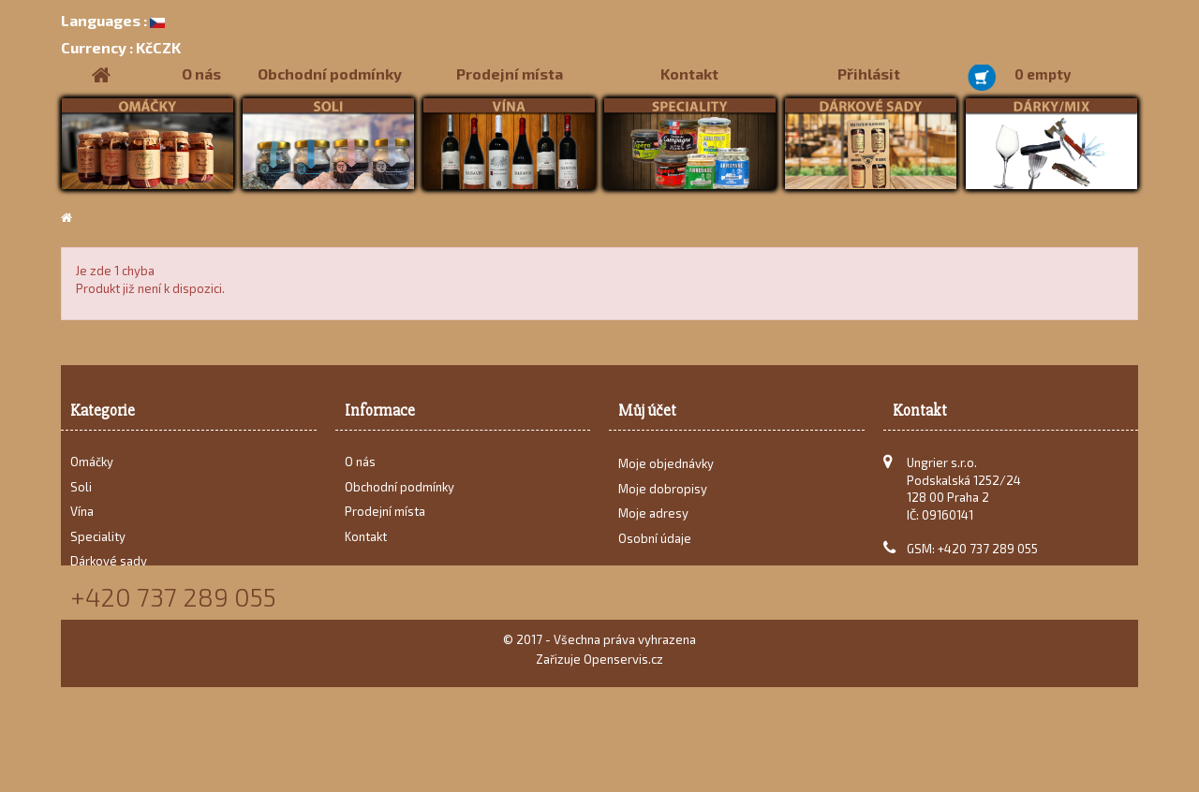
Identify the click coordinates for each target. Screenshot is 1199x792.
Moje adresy (653, 520)
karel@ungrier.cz (993, 574)
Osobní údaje (654, 545)
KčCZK (121, 47)
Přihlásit (868, 73)
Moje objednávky (666, 470)
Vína (82, 511)
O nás (201, 73)
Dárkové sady (108, 560)
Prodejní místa (509, 73)
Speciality (98, 536)
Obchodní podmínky (330, 73)
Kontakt (689, 73)
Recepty (93, 610)
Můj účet (647, 410)
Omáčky (91, 461)
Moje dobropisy (662, 496)
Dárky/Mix (98, 586)
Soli (81, 486)
